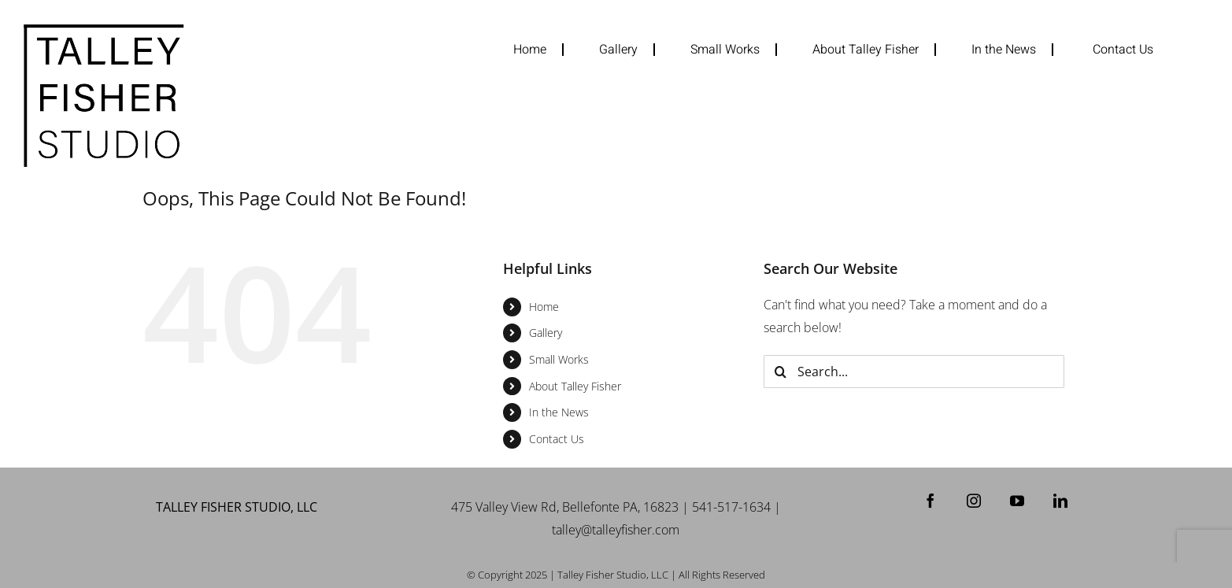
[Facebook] (930, 500)
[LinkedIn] (1060, 500)
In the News (559, 412)
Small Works (559, 359)
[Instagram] (973, 500)
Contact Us (556, 438)
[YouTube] (1017, 500)
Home (544, 306)
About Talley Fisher (575, 386)
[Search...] (914, 371)
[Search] (780, 371)
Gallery (545, 332)
